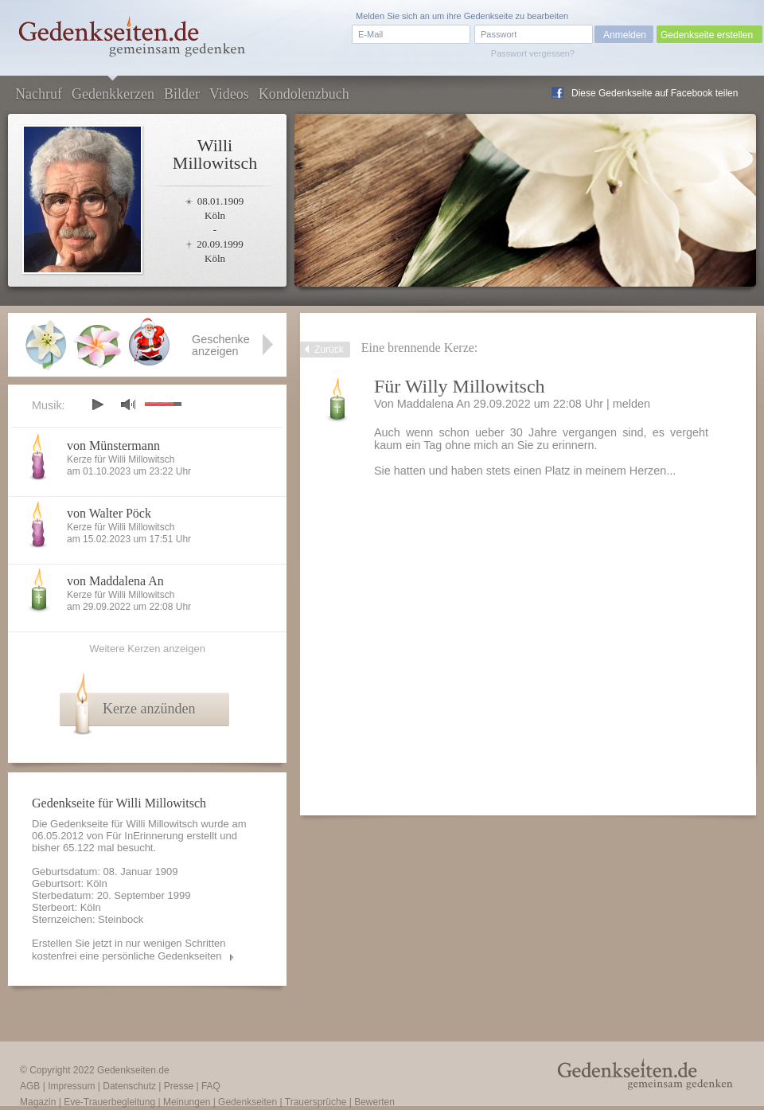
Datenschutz (129, 1086)
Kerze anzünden (149, 709)
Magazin (38, 1102)
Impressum (71, 1086)
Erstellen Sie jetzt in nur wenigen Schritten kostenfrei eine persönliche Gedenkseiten (129, 949)
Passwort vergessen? (533, 53)
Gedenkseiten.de (133, 1070)
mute (128, 404)
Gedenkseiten (247, 1102)
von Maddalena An (115, 581)
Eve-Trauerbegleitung (109, 1102)
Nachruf (38, 94)
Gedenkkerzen (113, 94)
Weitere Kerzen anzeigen (147, 649)
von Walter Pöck (109, 513)
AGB (30, 1086)
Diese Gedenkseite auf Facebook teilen (654, 93)
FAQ (210, 1086)
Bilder (182, 94)
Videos (229, 94)
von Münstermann (113, 445)
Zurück (329, 349)
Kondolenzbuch (304, 94)
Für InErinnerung (145, 836)
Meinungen (186, 1102)
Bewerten (374, 1102)
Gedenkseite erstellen (707, 35)
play (97, 404)
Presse (178, 1086)
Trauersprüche (316, 1102)
